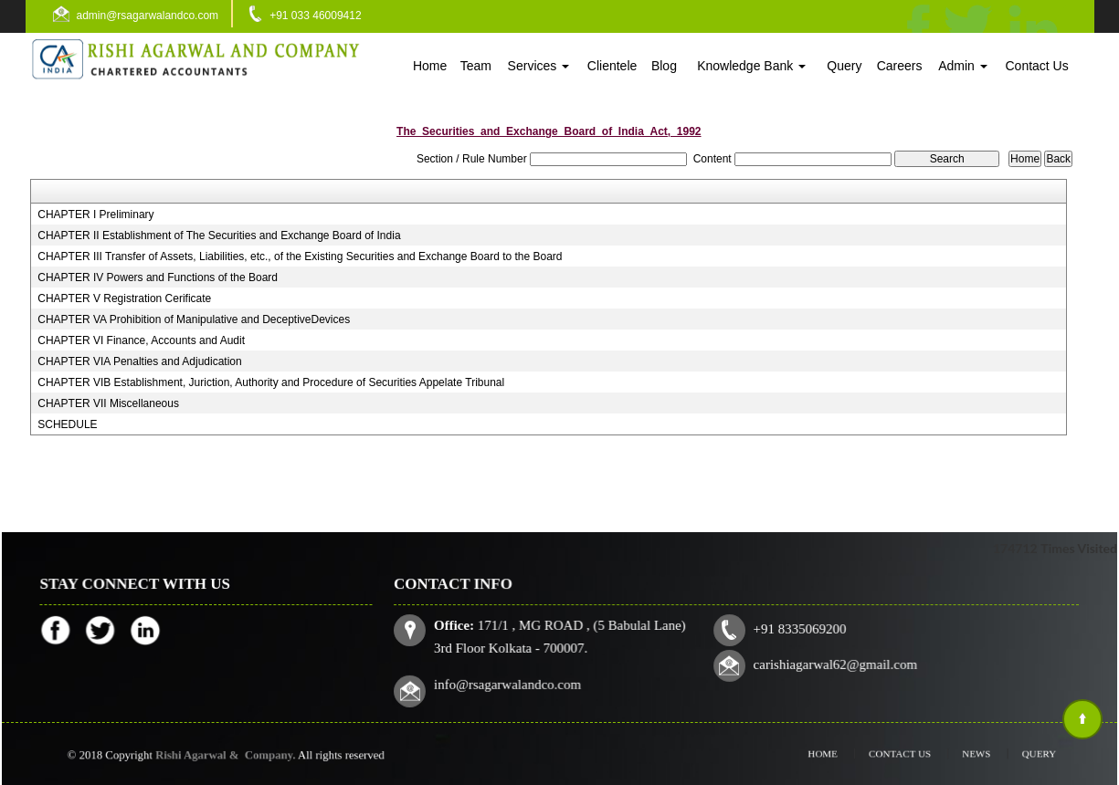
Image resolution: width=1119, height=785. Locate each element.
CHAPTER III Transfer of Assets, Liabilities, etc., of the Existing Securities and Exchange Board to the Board (299, 256)
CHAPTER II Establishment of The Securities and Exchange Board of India (218, 235)
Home (430, 65)
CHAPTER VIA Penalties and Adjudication (139, 361)
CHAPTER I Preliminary (95, 214)
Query (844, 65)
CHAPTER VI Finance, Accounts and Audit (141, 340)
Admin (962, 65)
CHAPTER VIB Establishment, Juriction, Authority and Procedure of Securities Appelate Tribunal (270, 382)
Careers (900, 65)
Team (475, 65)
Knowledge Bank (751, 65)
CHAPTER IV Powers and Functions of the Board (157, 277)
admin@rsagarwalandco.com (148, 15)
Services (539, 65)
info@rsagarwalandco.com (513, 682)
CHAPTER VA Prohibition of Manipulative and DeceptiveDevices (193, 319)
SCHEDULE (67, 424)
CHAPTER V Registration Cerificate (124, 298)
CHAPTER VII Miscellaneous (108, 403)
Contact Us (1036, 65)
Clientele (612, 65)
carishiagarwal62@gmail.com (833, 663)
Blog (664, 65)
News (964, 754)
